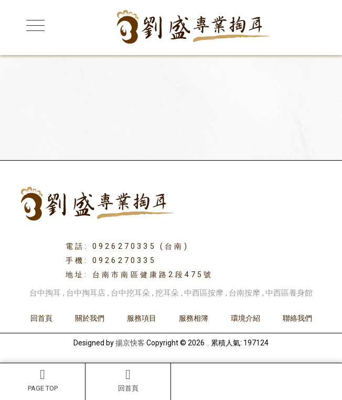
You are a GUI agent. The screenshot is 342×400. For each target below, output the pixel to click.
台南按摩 (244, 293)
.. (207, 343)
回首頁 (128, 380)
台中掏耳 (45, 293)
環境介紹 (245, 318)
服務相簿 (193, 318)
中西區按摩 (203, 293)
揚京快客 (130, 343)
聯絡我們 (297, 318)
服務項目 (141, 318)
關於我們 (89, 318)
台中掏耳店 (85, 293)
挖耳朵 (167, 293)
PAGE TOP (42, 380)
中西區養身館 (289, 293)
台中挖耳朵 (130, 293)
